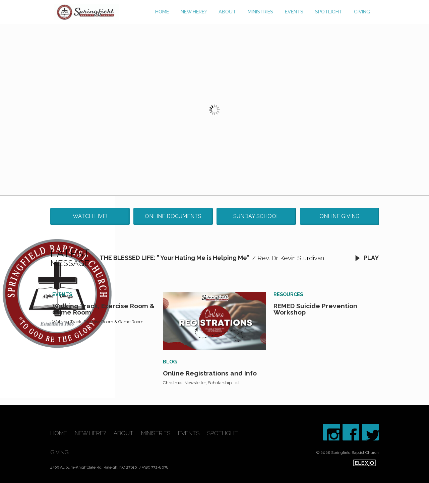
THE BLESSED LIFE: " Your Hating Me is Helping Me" (174, 257)
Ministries (260, 11)
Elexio (364, 463)
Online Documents (173, 216)
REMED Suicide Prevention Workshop (315, 309)
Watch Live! (90, 216)
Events (294, 11)
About (227, 11)
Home (162, 11)
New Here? (194, 11)
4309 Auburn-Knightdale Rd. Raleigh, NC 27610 (94, 467)
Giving (362, 11)
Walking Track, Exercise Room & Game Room (103, 309)
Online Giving (339, 216)
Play (367, 257)
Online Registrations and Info (210, 373)
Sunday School (256, 216)
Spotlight (328, 11)
